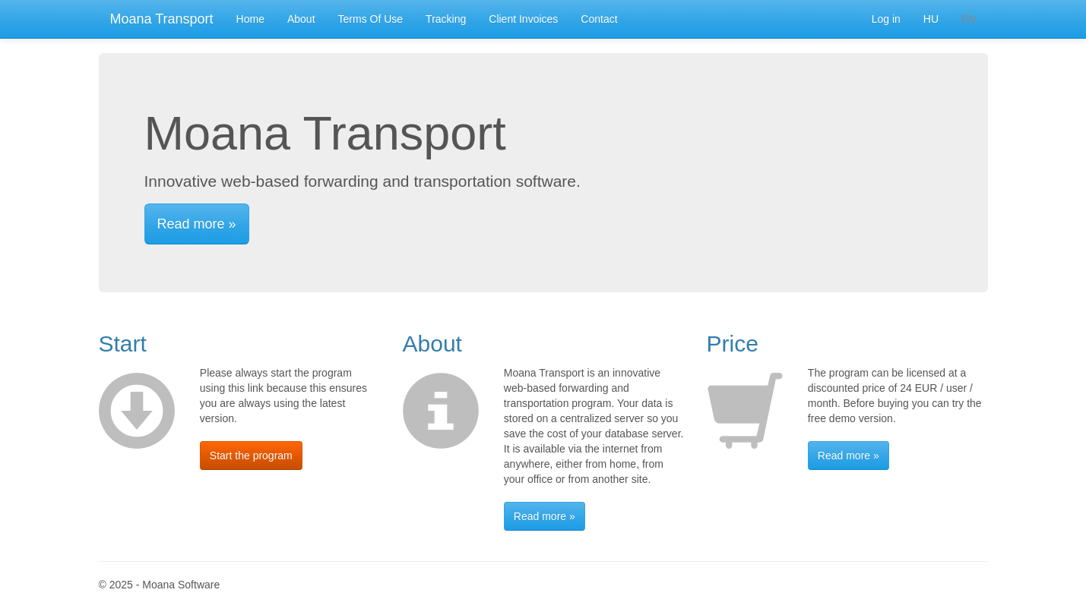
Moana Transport (162, 19)
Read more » (196, 224)
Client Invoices (523, 19)
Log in (886, 19)
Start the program (251, 455)
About (301, 19)
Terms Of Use (371, 19)
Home (250, 19)
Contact (599, 19)
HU (931, 19)
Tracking (446, 19)
